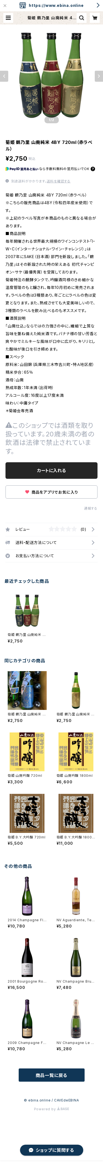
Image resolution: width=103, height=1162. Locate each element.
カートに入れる (51, 470)
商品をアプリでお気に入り (51, 492)
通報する (91, 508)
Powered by (51, 1109)
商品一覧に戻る (52, 1075)
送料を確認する (59, 181)
